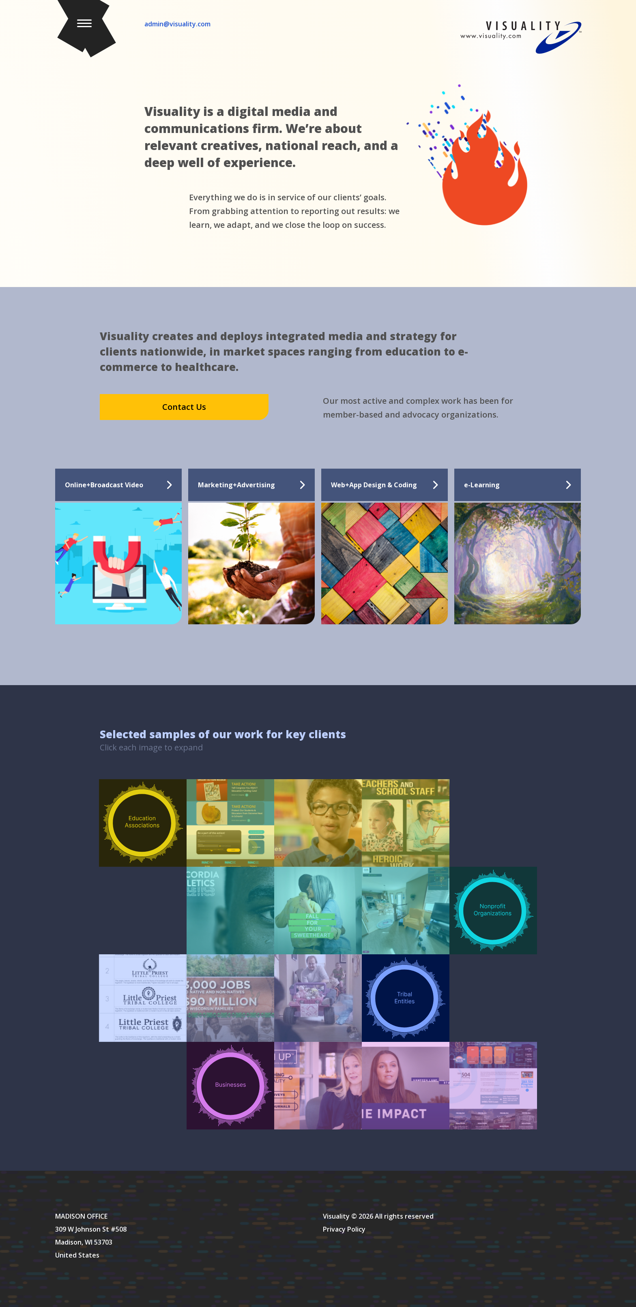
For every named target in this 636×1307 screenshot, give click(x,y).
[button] (85, 28)
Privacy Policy (344, 1229)
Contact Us (184, 406)
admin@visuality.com (177, 23)
